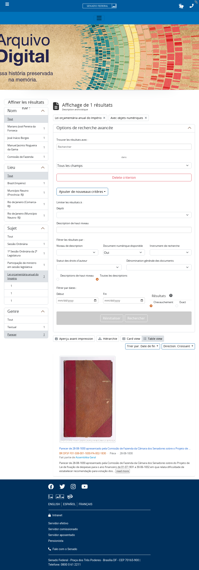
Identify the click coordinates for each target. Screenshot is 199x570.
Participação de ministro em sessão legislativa (26, 265)
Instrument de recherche (165, 246)
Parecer (26, 335)
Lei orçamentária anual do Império (26, 276)
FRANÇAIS (85, 504)
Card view (131, 339)
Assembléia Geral (86, 457)
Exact (183, 302)
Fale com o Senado (62, 549)
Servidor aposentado (61, 535)
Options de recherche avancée (84, 128)
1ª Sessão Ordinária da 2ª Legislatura (26, 253)
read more (122, 471)
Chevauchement (163, 302)
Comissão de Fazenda (26, 157)
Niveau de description (69, 246)
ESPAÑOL (69, 504)
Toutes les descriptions (113, 275)
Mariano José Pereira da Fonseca (26, 128)
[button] (181, 6)
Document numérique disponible (123, 246)
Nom (12, 111)
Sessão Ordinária (26, 245)
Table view (153, 339)
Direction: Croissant (177, 346)
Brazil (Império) (26, 184)
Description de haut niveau (72, 223)
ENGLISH (54, 504)
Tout (10, 119)
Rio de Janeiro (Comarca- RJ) (26, 204)
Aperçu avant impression (74, 339)
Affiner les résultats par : (26, 102)
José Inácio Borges (26, 139)
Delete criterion (124, 177)
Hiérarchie (107, 339)
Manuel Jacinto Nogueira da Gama (26, 147)
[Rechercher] (124, 147)
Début (60, 294)
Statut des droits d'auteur (71, 260)
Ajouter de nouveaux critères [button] (81, 191)
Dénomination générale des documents (150, 260)
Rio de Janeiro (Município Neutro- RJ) (26, 215)
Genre (13, 312)
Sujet (12, 229)
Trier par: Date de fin (141, 346)
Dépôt (60, 208)
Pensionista (55, 541)
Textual (26, 328)
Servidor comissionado (63, 529)
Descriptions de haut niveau (77, 275)
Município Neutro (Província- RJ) (26, 192)
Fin (105, 294)
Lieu (11, 168)
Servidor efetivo (58, 523)
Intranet (55, 515)
